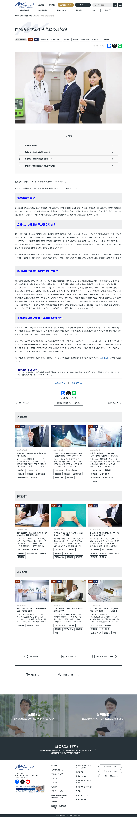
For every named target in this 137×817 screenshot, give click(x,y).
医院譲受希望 (42, 10)
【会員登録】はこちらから (27, 369)
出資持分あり (104, 474)
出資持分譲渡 (85, 40)
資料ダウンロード (111, 10)
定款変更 (79, 557)
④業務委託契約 (28, 145)
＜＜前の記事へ (59, 383)
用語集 (78, 791)
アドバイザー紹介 (57, 774)
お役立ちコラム (81, 776)
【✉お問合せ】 (104, 358)
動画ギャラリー (81, 799)
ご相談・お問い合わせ (110, 776)
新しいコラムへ (24, 403)
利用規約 (54, 787)
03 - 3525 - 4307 (111, 766)
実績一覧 (54, 778)
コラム (93, 10)
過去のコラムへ (113, 403)
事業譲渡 (75, 40)
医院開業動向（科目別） (84, 787)
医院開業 (21, 557)
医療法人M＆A (96, 40)
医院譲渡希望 (24, 10)
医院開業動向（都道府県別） (83, 781)
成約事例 (79, 10)
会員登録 (65, 5)
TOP (16, 16)
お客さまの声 (61, 10)
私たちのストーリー (58, 770)
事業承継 (66, 40)
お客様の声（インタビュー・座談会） (83, 767)
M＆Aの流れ (44, 40)
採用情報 (52, 5)
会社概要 (41, 5)
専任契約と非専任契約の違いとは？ (35, 159)
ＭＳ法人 (21, 470)
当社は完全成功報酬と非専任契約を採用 (37, 166)
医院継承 (106, 40)
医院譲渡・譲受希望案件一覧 (58, 807)
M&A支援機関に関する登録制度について (59, 796)
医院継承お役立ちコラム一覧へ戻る (68, 403)
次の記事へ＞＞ (78, 383)
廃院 (37, 625)
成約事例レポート (82, 772)
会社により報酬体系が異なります (34, 152)
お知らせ (54, 783)
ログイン (83, 5)
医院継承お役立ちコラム (26, 16)
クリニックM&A (56, 40)
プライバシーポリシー (58, 791)
